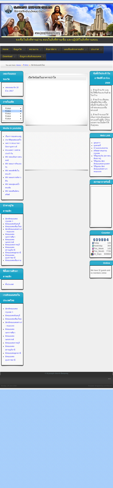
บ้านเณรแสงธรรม (101, 148)
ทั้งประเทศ (9, 284)
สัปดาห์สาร (51, 49)
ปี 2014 (8, 119)
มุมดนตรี (97, 145)
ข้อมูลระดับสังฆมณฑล (30, 56)
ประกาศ (95, 49)
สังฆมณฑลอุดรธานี (13, 253)
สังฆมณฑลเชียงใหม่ (13, 226)
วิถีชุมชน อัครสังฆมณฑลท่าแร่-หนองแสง (101, 169)
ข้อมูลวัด (17, 49)
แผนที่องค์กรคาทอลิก (74, 49)
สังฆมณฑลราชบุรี (12, 245)
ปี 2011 (26, 65)
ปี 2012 (8, 114)
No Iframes (101, 206)
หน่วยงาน (33, 49)
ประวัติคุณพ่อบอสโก (13, 140)
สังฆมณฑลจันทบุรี (12, 224)
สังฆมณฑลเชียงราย (13, 260)
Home (5, 49)
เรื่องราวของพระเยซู (13, 136)
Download (7, 56)
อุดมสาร (97, 143)
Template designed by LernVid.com (100, 386)
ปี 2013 (8, 116)
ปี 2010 (8, 108)
